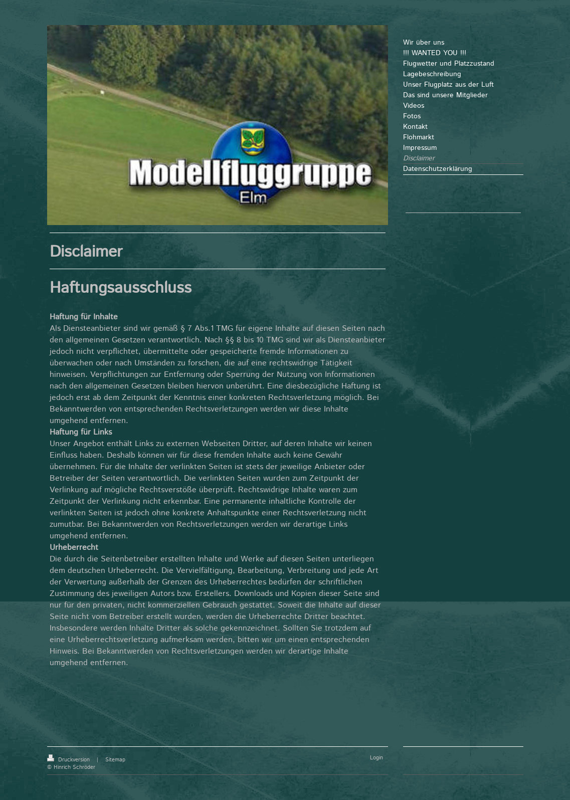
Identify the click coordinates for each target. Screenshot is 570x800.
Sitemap (115, 760)
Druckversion (69, 760)
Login (376, 758)
